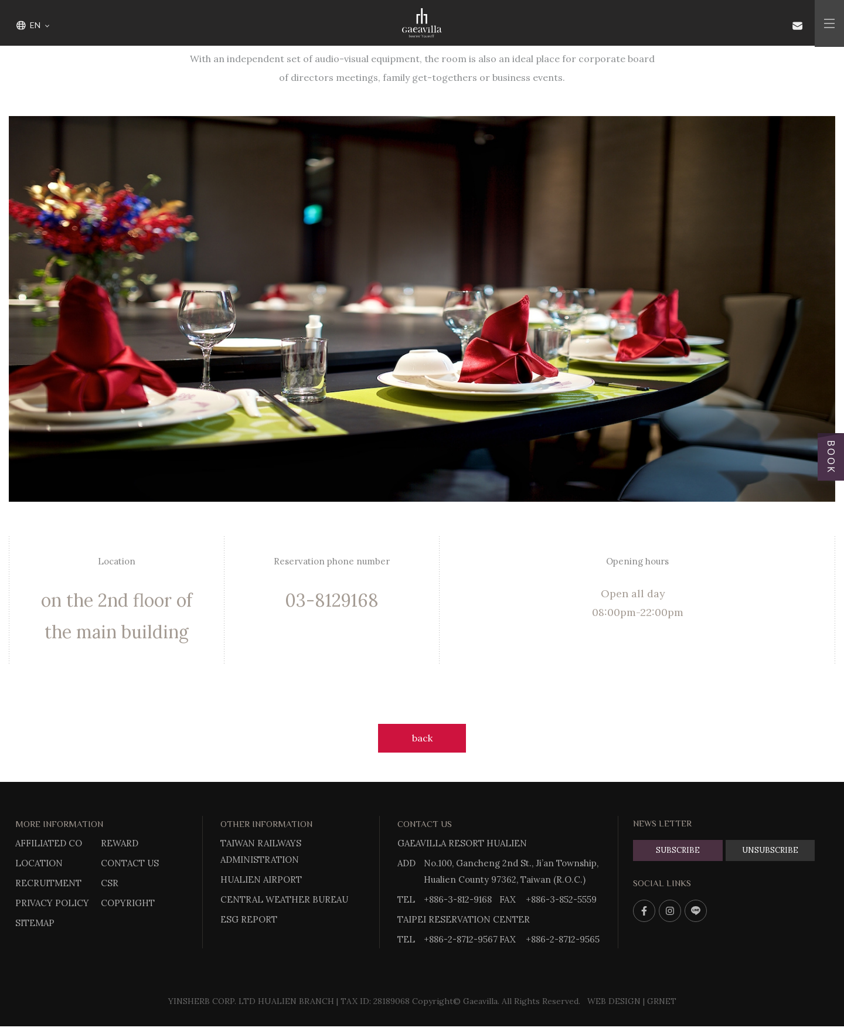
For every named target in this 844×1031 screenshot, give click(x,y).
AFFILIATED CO (48, 843)
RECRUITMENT (48, 883)
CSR (109, 883)
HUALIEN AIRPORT (261, 879)
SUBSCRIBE (678, 850)
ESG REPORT (248, 919)
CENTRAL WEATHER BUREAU (284, 899)
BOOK (831, 457)
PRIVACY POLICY (52, 902)
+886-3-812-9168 (458, 899)
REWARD (119, 843)
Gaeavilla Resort (422, 23)
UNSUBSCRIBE (770, 850)
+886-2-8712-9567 (461, 939)
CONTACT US (130, 863)
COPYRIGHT (128, 902)
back (422, 738)
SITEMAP (35, 922)
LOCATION (39, 863)
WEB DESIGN (614, 1001)
